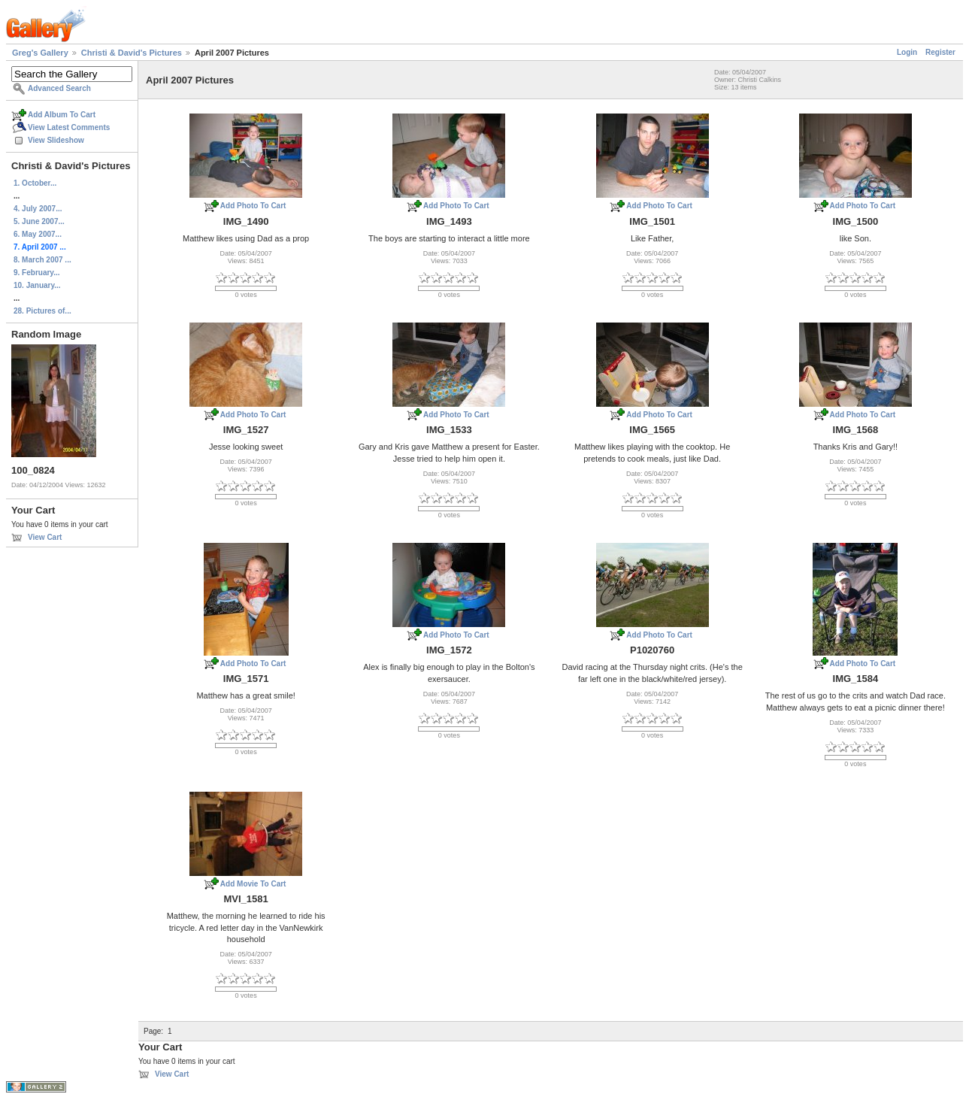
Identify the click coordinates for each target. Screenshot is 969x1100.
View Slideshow (56, 140)
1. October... (35, 183)
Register (940, 52)
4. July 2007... (38, 209)
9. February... (37, 272)
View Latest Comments (69, 127)
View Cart (45, 537)
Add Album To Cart (61, 115)
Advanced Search (59, 88)
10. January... (37, 285)
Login (907, 52)
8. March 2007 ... (42, 260)
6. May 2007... (38, 234)
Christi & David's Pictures (131, 52)
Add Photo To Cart (253, 206)
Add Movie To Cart (253, 884)
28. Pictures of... (42, 311)
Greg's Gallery (40, 52)
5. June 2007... (39, 221)
